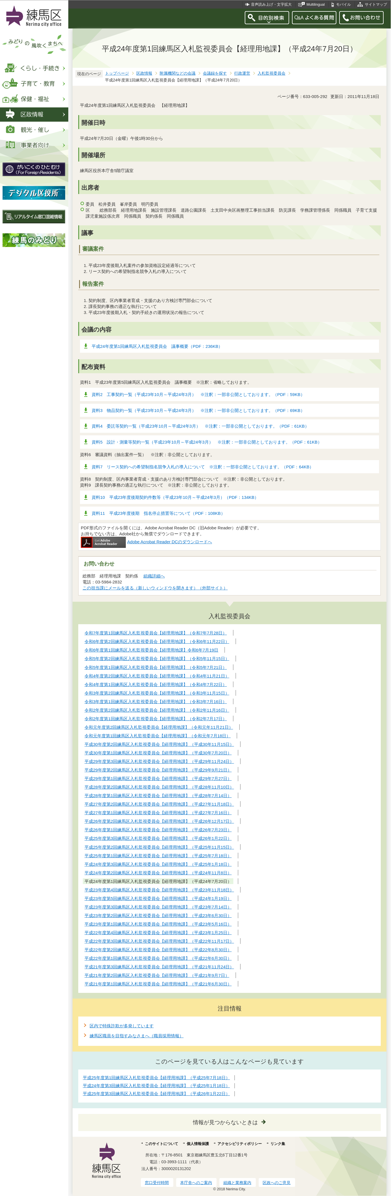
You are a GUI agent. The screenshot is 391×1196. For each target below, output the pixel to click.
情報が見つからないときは (225, 1122)
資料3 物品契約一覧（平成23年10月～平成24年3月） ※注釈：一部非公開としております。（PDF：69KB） (198, 410)
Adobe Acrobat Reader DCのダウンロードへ (146, 541)
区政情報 (144, 73)
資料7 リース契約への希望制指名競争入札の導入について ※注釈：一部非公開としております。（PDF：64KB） (203, 466)
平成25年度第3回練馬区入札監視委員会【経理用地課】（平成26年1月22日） (156, 1093)
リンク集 (277, 1144)
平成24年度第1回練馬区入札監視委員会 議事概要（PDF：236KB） (157, 346)
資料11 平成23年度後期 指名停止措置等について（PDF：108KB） (158, 513)
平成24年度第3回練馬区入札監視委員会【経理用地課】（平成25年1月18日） (156, 1085)
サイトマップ (376, 4)
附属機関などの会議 (178, 73)
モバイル (343, 4)
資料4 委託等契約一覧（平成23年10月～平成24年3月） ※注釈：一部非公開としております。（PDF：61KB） (200, 426)
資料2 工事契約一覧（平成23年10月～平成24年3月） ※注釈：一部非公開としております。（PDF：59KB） (198, 394)
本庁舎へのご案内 (196, 1182)
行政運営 (242, 73)
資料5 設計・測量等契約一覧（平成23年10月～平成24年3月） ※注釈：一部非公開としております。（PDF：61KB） (207, 442)
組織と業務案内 (237, 1182)
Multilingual (315, 4)
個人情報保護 (198, 1144)
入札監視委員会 (271, 73)
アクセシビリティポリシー (239, 1144)
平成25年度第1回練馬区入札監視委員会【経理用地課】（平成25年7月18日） (156, 1077)
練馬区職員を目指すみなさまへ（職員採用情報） (137, 1035)
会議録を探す (215, 73)
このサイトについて (161, 1144)
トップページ (117, 73)
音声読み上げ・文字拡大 (271, 4)
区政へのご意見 (277, 1182)
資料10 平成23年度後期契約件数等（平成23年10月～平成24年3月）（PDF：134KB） (175, 497)
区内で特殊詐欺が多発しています (122, 1025)
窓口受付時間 (157, 1182)
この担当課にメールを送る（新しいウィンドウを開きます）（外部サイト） (155, 587)
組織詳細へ (154, 575)
